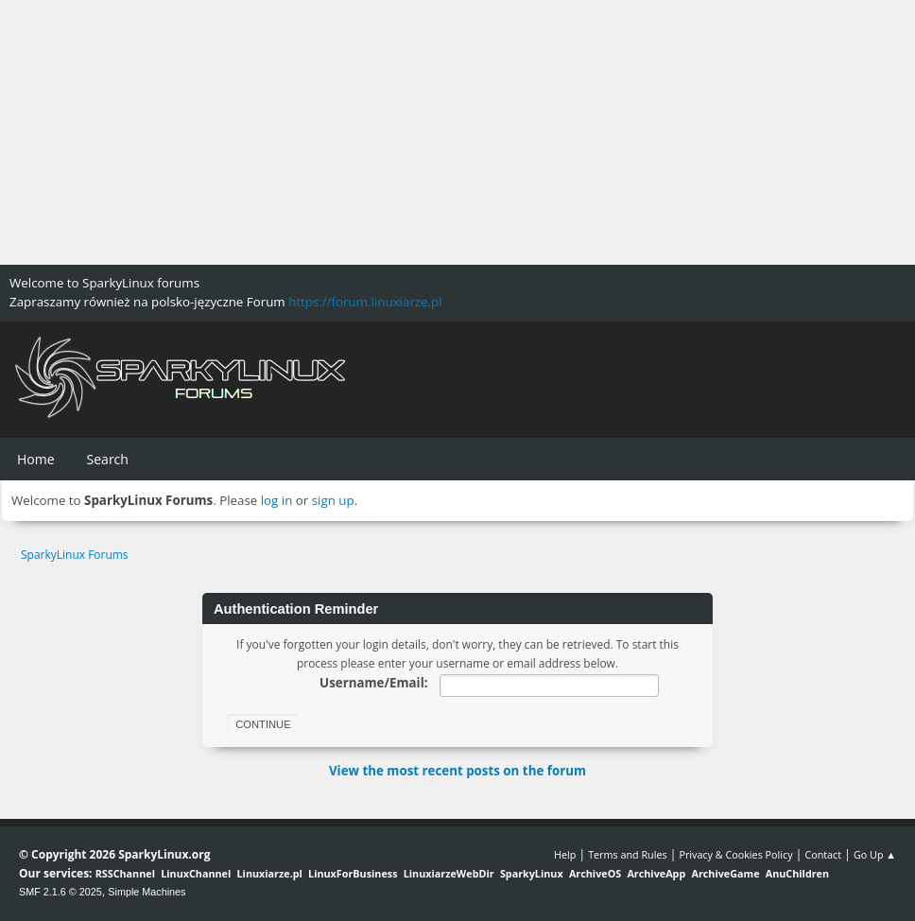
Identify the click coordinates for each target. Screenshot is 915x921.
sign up (333, 500)
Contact (822, 854)
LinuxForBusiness (352, 873)
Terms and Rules (627, 854)
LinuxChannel (196, 873)
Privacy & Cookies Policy (735, 854)
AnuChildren (797, 873)
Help (565, 854)
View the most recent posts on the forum (457, 770)
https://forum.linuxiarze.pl (364, 301)
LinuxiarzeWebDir (449, 873)
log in (277, 500)
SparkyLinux (531, 873)
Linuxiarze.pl (269, 873)
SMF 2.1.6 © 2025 (60, 891)
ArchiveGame (725, 873)
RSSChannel (125, 873)
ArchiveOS (595, 873)
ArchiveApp (656, 873)
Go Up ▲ (875, 854)
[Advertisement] (457, 132)
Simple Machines (146, 891)
